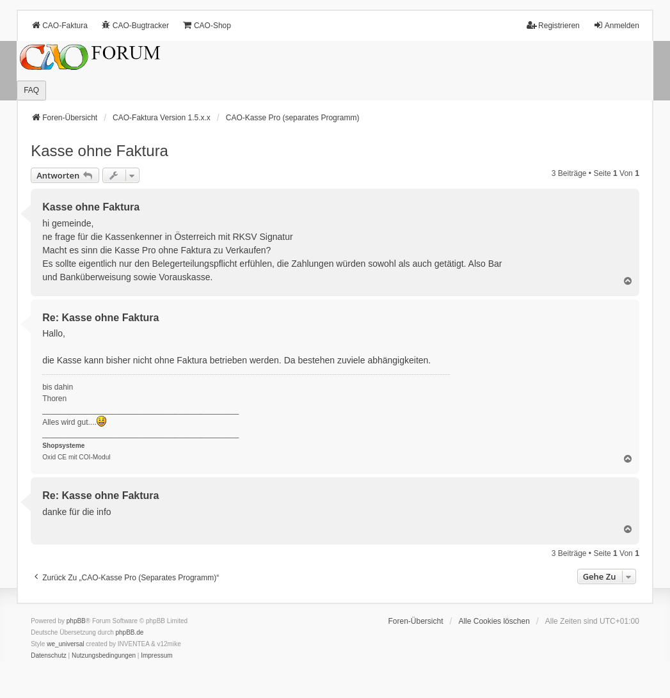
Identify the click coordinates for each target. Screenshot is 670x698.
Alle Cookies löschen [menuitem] (493, 621)
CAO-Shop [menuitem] (206, 25)
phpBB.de (129, 632)
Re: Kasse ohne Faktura (100, 317)
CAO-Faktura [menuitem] (59, 25)
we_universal (65, 643)
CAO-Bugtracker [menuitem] (135, 25)
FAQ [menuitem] (31, 90)
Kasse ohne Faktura (99, 150)
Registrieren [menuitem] (553, 25)
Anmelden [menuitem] (616, 25)
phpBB (76, 620)
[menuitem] (49, 656)
